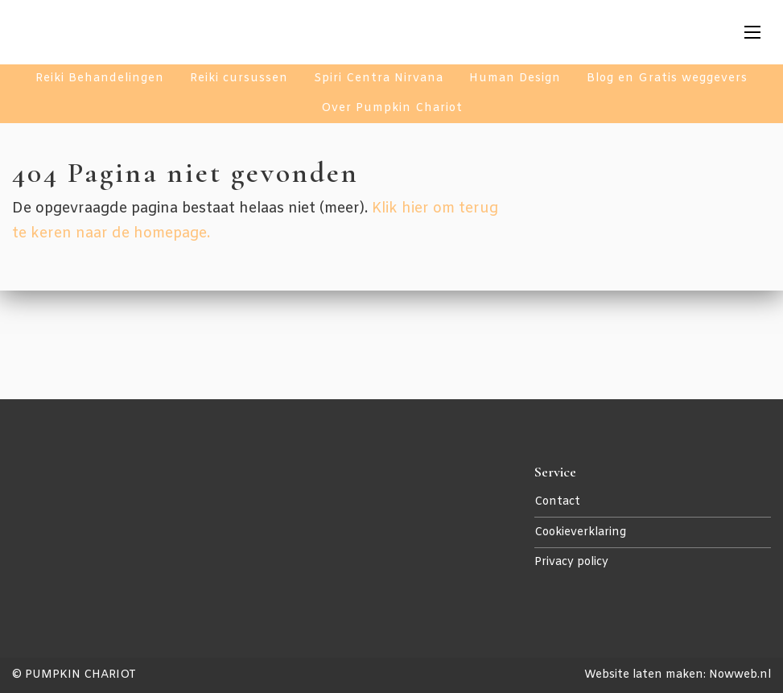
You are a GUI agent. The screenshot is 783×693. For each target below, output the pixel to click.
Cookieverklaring (580, 532)
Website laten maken (643, 675)
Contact (557, 501)
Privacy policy (571, 562)
